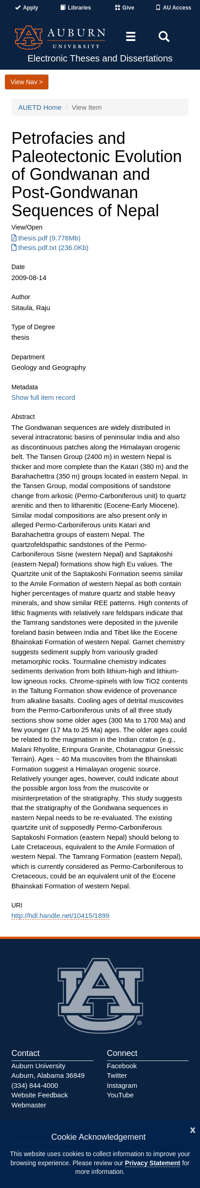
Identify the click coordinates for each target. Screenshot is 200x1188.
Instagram (122, 1085)
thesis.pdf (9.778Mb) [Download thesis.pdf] (46, 238)
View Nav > (26, 82)
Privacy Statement (152, 1163)
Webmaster (28, 1105)
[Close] (192, 1129)
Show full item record (43, 397)
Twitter (117, 1075)
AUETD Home (40, 107)
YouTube (120, 1095)
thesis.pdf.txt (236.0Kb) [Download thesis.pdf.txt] (49, 247)
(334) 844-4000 (34, 1085)
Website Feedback (39, 1095)
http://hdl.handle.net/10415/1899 (60, 915)
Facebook (122, 1066)
